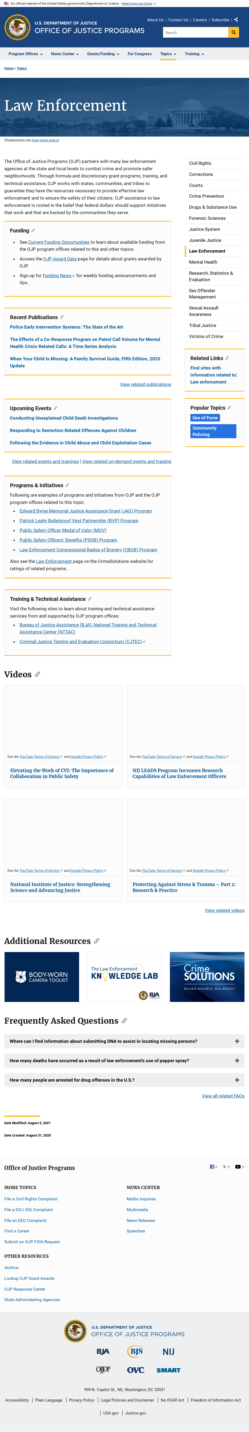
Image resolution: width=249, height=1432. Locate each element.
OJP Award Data (60, 259)
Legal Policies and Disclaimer (127, 1400)
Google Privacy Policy (88, 756)
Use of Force (205, 417)
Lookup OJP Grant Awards (29, 1278)
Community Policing (205, 431)
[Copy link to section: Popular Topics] (228, 407)
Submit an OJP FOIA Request (32, 1241)
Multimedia (137, 1209)
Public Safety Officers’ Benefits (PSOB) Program (68, 540)
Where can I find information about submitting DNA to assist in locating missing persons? (103, 1041)
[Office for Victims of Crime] (135, 1369)
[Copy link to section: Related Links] (226, 357)
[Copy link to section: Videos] (36, 674)
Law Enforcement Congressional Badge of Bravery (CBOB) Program (88, 549)
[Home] (89, 27)
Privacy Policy (81, 1400)
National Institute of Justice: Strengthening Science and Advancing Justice (60, 887)
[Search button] (233, 32)
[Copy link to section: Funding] (32, 230)
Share (238, 21)
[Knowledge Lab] (124, 977)
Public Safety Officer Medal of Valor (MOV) (63, 530)
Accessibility (17, 1400)
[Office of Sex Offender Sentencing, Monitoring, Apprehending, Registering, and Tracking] (168, 1368)
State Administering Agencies (32, 1299)
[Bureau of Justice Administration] (103, 1349)
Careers (200, 20)
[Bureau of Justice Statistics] (136, 1355)
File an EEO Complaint (25, 1220)
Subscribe (220, 20)
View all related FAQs (223, 1096)
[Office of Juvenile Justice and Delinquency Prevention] (103, 1371)
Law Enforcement (54, 561)
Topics (22, 68)
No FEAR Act (172, 1400)
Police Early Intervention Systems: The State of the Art (66, 327)
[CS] (207, 977)
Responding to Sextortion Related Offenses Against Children (73, 430)
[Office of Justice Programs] (17, 27)
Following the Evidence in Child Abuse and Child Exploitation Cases (80, 442)
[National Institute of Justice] (168, 1349)
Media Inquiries (141, 1198)
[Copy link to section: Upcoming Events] (54, 407)
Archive (11, 1267)
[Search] (195, 32)
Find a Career (16, 1231)
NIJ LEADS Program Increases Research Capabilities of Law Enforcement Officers (179, 773)
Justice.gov (135, 1413)
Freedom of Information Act (216, 1400)
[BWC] (42, 977)
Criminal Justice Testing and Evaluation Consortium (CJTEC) (83, 641)
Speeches (136, 1231)
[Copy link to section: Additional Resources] (95, 940)
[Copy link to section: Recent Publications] (60, 316)
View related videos (225, 910)
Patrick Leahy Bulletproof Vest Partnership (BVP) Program (79, 520)
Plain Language (48, 1400)
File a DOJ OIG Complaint (28, 1209)
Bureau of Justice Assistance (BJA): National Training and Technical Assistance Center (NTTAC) (88, 628)
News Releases (141, 1220)
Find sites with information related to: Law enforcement (213, 375)
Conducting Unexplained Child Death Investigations (64, 418)
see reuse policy (45, 140)
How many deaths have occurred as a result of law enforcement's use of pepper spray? (99, 1060)
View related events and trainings (45, 461)
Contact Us (178, 20)
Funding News (59, 275)
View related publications (145, 384)
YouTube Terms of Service (41, 756)
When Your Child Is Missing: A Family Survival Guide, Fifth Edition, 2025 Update (85, 362)
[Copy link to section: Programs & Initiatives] (66, 484)
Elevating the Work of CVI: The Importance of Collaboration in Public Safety (62, 773)
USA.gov (111, 1413)
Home (8, 68)
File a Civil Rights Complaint (31, 1198)
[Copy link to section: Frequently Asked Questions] (123, 1020)
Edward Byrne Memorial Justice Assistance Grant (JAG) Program (86, 511)
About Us (155, 20)
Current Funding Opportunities (59, 242)
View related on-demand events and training (126, 461)
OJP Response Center (24, 1289)
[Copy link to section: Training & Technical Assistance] (88, 598)
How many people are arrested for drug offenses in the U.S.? (72, 1080)
